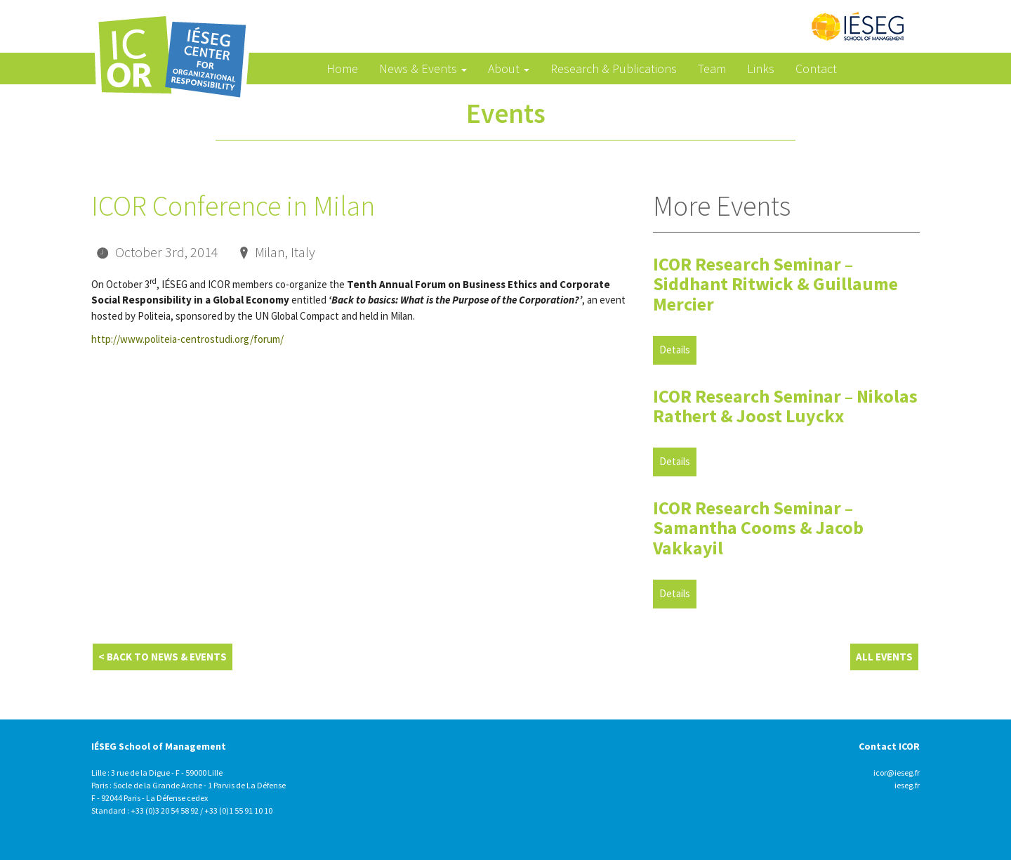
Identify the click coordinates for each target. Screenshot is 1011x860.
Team (712, 68)
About (508, 68)
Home (342, 68)
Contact (816, 68)
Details (674, 349)
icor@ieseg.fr (896, 772)
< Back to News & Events (162, 656)
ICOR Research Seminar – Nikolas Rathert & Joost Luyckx (785, 406)
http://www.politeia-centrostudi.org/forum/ (187, 339)
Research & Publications (613, 68)
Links (760, 68)
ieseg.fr (907, 785)
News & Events (423, 68)
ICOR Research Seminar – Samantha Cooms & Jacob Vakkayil (758, 527)
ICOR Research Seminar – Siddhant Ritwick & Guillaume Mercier (775, 283)
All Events (884, 656)
